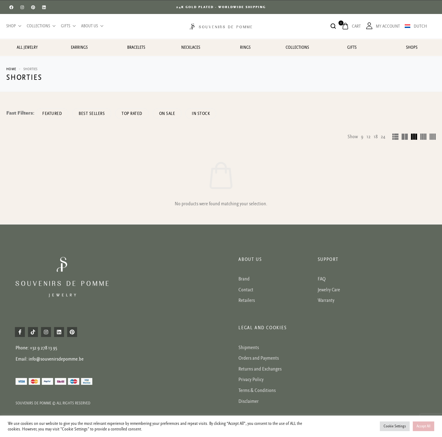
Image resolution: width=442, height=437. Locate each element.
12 (368, 137)
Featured (52, 113)
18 (376, 137)
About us (92, 26)
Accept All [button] (423, 426)
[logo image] (221, 26)
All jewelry (27, 47)
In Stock (201, 113)
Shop (13, 26)
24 (383, 137)
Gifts (68, 26)
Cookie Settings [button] (395, 426)
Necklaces (190, 47)
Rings (245, 47)
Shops (411, 47)
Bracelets (136, 47)
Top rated (132, 113)
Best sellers (92, 113)
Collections (41, 26)
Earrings (79, 47)
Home (11, 69)
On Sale (167, 113)
